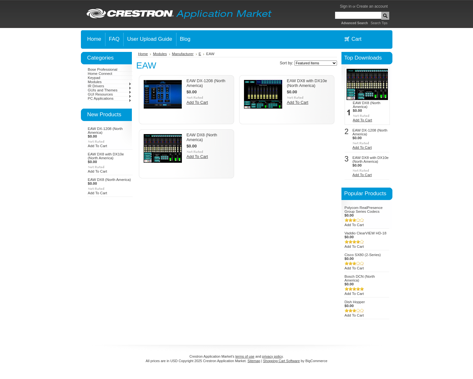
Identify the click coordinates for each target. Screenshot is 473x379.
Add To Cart (97, 146)
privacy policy (272, 356)
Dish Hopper (355, 302)
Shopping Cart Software (281, 361)
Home (143, 54)
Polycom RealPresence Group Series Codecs (364, 209)
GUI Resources (110, 94)
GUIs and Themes (110, 90)
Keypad (94, 78)
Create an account (372, 6)
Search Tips (379, 23)
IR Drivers (110, 86)
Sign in (346, 6)
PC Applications (110, 98)
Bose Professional (103, 69)
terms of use (244, 356)
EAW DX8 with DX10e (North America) (106, 156)
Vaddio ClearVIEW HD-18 (366, 233)
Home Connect (100, 73)
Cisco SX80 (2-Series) (363, 255)
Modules (110, 82)
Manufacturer (183, 54)
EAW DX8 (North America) (109, 180)
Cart (357, 39)
